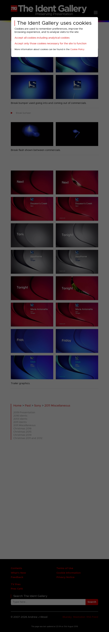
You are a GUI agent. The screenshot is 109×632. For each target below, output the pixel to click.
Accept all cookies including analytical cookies (42, 38)
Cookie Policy (77, 49)
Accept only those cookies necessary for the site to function (51, 43)
